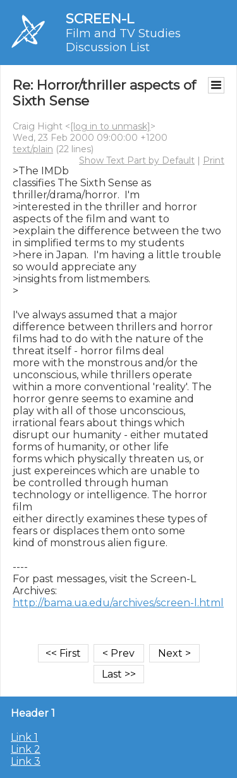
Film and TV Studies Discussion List (123, 40)
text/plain (33, 149)
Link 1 (24, 737)
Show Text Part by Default (137, 160)
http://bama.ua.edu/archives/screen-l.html (118, 603)
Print (213, 160)
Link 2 (25, 749)
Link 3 (25, 761)
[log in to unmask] (110, 126)
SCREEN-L (100, 19)
